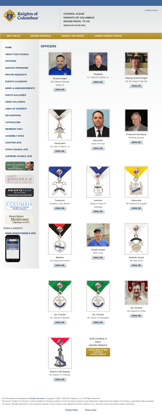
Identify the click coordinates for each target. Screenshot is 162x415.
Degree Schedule (41, 36)
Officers (10, 61)
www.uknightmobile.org (20, 247)
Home (8, 47)
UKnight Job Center (72, 36)
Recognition (13, 115)
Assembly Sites (14, 136)
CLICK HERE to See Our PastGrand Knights (98, 352)
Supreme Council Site (18, 156)
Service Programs (16, 68)
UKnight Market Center (108, 36)
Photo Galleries (15, 95)
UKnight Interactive (37, 398)
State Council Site (16, 149)
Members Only (14, 129)
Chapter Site (13, 142)
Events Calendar (16, 81)
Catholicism (12, 122)
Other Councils (151, 10)
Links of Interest (16, 108)
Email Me (59, 89)
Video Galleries (15, 102)
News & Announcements (20, 88)
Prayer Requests (16, 74)
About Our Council (17, 54)
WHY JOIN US (13, 36)
